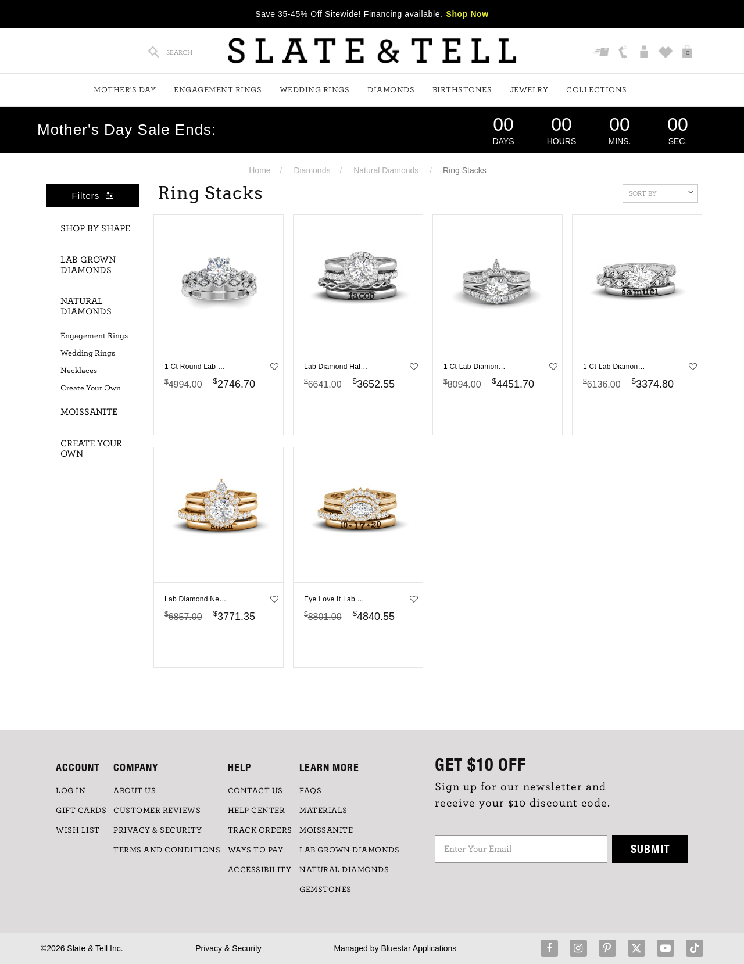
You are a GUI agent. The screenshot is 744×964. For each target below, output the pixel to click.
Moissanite (88, 412)
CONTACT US (255, 791)
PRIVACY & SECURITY (157, 830)
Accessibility (260, 870)
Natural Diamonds (386, 170)
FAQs (310, 791)
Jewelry (529, 90)
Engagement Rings (218, 90)
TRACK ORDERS (260, 830)
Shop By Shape (95, 228)
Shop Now (467, 14)
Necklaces (78, 371)
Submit (650, 848)
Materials (323, 811)
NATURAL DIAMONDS (344, 870)
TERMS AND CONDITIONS (166, 850)
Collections (596, 90)
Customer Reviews (157, 811)
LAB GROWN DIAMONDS (349, 850)
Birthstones (462, 90)
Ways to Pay (256, 850)
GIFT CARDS (81, 811)
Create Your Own (90, 388)
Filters (93, 195)
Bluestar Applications (418, 948)
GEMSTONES (325, 890)
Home (259, 170)
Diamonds (390, 90)
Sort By (661, 192)
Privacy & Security (228, 948)
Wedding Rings (315, 90)
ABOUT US (134, 791)
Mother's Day (125, 90)
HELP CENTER (256, 811)
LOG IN (70, 791)
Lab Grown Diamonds (88, 265)
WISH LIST (78, 830)
